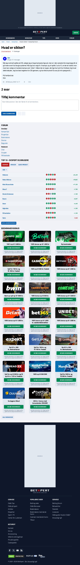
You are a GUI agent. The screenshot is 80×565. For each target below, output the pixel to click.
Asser (4, 203)
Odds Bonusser (35, 506)
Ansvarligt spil (57, 518)
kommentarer (6, 51)
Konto (76, 33)
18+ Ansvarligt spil (30, 561)
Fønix (4, 218)
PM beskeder (5, 155)
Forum (72, 38)
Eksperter (11, 512)
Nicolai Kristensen (8, 194)
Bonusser (28, 38)
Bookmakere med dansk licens (38, 513)
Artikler (10, 509)
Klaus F (4, 189)
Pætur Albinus (6, 179)
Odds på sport (12, 506)
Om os (10, 531)
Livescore (55, 512)
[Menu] (2, 32)
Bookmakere (10, 38)
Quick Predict (23, 165)
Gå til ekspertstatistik (8, 223)
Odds (57, 38)
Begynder (4, 143)
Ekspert (5, 165)
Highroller (5, 208)
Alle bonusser (8, 417)
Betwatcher (56, 506)
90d (4, 170)
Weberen (5, 175)
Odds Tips (11, 503)
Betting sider (34, 503)
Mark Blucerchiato (7, 184)
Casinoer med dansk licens (39, 517)
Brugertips (4, 134)
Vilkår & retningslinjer (15, 537)
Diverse (3, 140)
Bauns (4, 199)
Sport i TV (11, 515)
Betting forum (57, 503)
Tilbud (32, 520)
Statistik (55, 509)
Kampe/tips (15, 42)
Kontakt (10, 528)
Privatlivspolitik (13, 539)
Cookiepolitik (12, 542)
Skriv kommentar (9, 113)
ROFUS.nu (36, 27)
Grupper (4, 152)
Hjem (3, 42)
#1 (3, 82)
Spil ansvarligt (23, 27)
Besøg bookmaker (13, 248)
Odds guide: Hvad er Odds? (61, 515)
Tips (43, 38)
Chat (2, 149)
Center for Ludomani (15, 518)
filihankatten (6, 213)
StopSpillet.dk (59, 27)
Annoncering (12, 534)
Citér (28, 82)
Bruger (13, 165)
